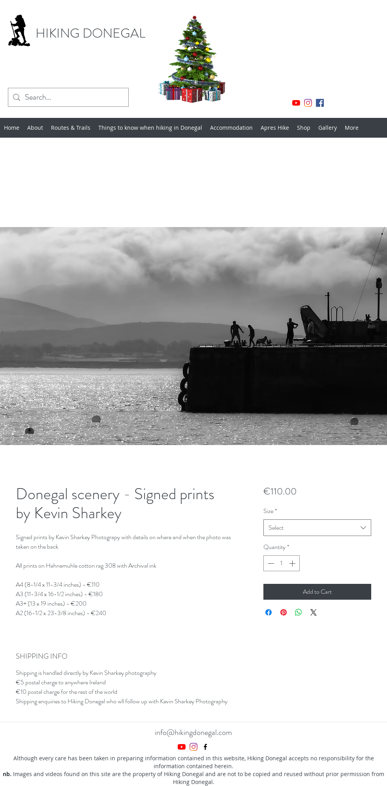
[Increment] (293, 563)
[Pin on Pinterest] (283, 612)
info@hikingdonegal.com (193, 732)
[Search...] (68, 97)
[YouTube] (296, 103)
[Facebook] (320, 103)
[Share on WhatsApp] (298, 612)
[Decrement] (270, 563)
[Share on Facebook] (268, 612)
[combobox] (317, 527)
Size (270, 510)
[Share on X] (313, 612)
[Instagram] (308, 103)
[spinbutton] (281, 563)
